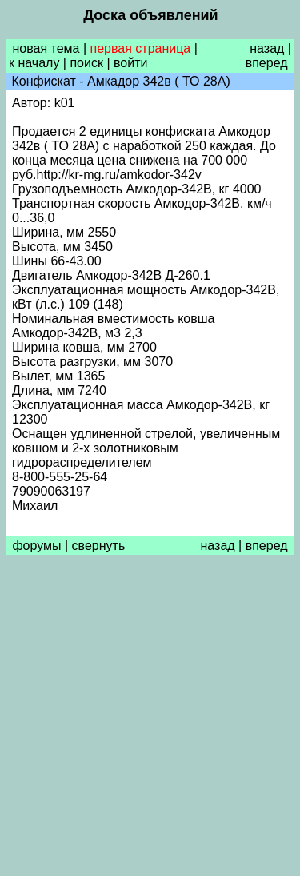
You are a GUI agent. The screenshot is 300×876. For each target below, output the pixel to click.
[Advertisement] (150, 720)
